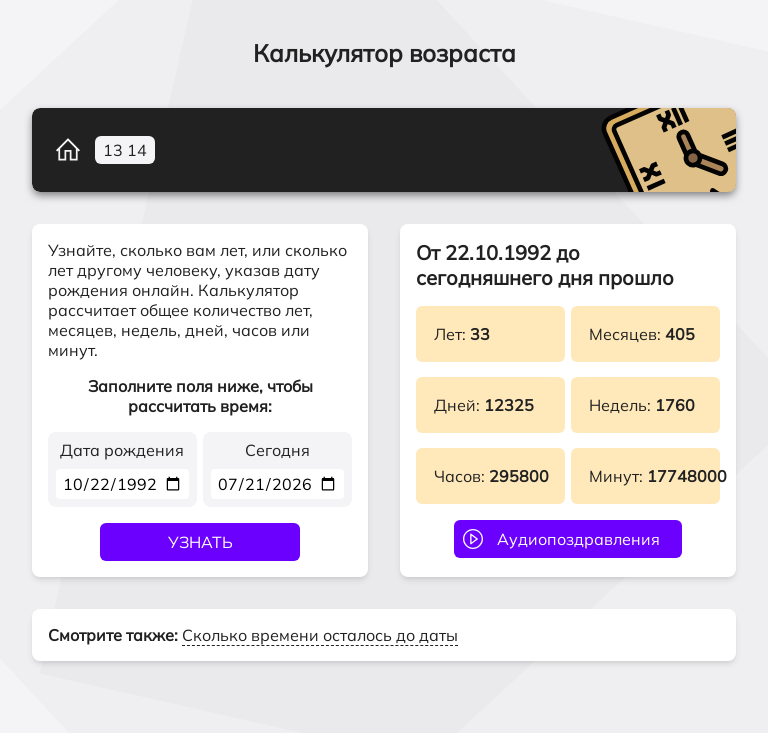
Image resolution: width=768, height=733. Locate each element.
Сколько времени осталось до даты (320, 635)
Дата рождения (122, 450)
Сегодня (277, 450)
